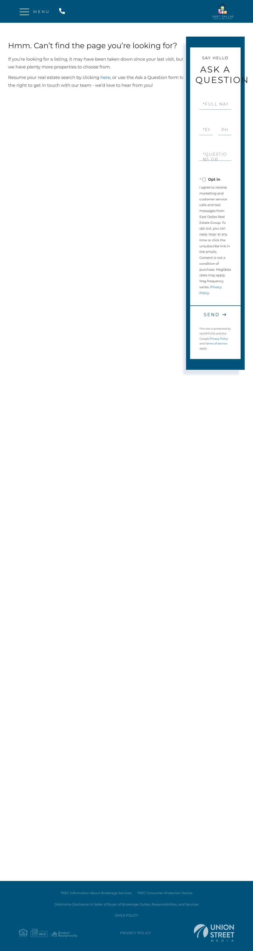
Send (212, 314)
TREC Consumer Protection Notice (165, 893)
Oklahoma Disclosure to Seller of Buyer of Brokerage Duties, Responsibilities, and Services (126, 905)
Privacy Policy (219, 338)
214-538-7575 (63, 11)
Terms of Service (216, 343)
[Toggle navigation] (24, 11)
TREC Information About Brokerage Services (96, 893)
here (105, 77)
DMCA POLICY (126, 916)
